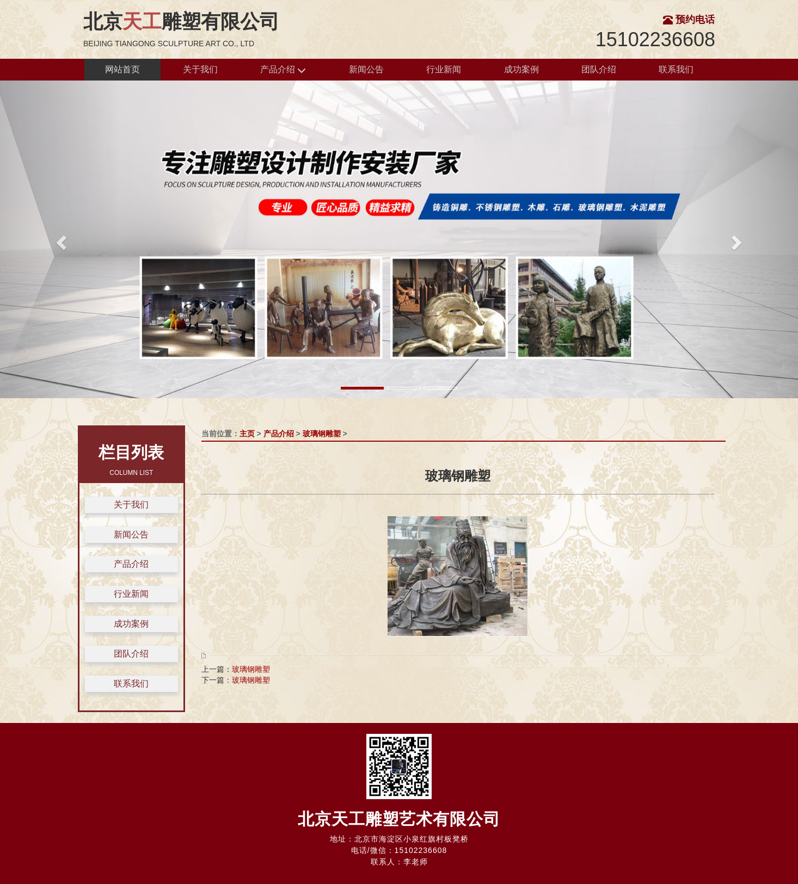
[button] (60, 239)
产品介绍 (283, 70)
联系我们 (676, 69)
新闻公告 (366, 69)
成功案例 (521, 69)
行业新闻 (443, 69)
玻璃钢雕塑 (322, 433)
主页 (247, 433)
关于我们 (200, 69)
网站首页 (122, 69)
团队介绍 (598, 69)
